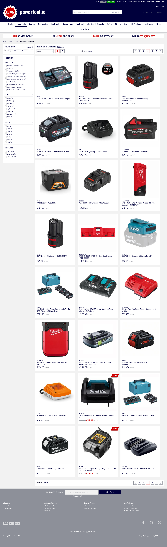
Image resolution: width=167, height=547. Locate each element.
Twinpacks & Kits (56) (13, 71)
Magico (145, 536)
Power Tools (21, 24)
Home (119, 1)
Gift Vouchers (135, 24)
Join (162, 6)
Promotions (88, 506)
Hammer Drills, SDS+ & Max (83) (16, 73)
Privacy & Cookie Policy (131, 510)
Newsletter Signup (90, 508)
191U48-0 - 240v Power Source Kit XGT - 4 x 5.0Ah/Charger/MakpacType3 (53, 310)
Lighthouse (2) (11, 109)
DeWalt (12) (10, 101)
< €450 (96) (10, 151)
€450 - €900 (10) (12, 154)
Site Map (47, 510)
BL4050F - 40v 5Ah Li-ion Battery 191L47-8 (53, 152)
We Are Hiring (142, 1)
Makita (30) (10, 111)
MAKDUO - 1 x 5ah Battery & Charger (50, 469)
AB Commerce (159, 536)
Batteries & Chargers (20, 51)
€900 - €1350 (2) (12, 157)
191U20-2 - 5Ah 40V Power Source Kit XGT (138, 415)
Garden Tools (68, 24)
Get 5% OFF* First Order (55, 492)
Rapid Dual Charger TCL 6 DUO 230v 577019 (138, 469)
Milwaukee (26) (11, 114)
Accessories (43, 24)
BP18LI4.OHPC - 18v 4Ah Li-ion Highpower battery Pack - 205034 (95, 363)
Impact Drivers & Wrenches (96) (16, 76)
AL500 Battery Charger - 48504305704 (51, 415)
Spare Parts (84, 29)
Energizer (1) (10, 103)
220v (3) (9, 139)
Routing (32, 24)
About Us (7, 506)
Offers (158, 24)
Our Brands (148, 24)
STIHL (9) (9, 117)
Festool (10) (10, 106)
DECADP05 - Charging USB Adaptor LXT (137, 256)
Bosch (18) (10, 98)
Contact (124, 1)
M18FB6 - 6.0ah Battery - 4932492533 (136, 152)
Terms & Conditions (130, 508)
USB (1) (9, 126)
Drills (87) (10, 68)
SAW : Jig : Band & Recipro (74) (16, 90)
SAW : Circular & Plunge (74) (15, 87)
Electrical (80, 24)
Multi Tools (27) (11, 82)
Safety (109, 24)
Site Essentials (121, 24)
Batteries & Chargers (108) (15, 65)
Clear (30, 47)
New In (10, 24)
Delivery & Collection (50, 506)
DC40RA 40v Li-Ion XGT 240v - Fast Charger (53, 99)
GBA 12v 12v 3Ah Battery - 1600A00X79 (52, 256)
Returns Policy (129, 506)
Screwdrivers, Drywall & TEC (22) (16, 79)
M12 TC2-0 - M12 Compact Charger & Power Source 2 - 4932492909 (138, 204)
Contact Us (8, 508)
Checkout (159, 12)
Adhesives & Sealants (95, 24)
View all (90, 51)
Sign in (158, 6)
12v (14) (9, 129)
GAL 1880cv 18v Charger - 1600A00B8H (94, 203)
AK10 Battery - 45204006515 (48, 203)
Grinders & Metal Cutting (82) (15, 84)
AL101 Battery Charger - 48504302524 (93, 152)
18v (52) (9, 131)
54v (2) (9, 137)
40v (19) (9, 134)
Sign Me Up (110, 492)
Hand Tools (55, 24)
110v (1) (9, 142)
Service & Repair (132, 1)
